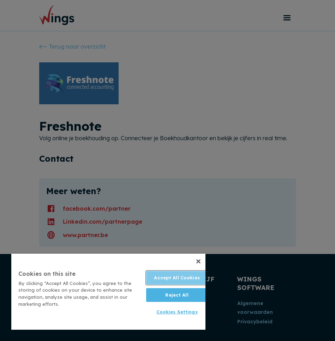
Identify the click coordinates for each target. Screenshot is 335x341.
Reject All (176, 295)
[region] (108, 292)
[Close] (198, 261)
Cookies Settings (177, 312)
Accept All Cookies (176, 277)
